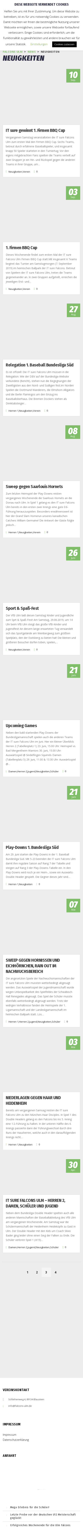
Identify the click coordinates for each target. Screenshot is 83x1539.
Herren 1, (14, 410)
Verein (26, 171)
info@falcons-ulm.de (20, 1405)
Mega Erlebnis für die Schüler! (29, 1507)
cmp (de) (44, 1489)
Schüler (54, 771)
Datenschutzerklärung (16, 1440)
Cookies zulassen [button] (64, 44)
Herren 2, (22, 771)
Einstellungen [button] (39, 44)
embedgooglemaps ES (41, 1489)
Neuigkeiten (25, 884)
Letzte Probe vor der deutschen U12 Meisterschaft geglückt (43, 1516)
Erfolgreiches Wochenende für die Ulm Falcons (40, 1525)
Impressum (9, 1434)
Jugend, (32, 771)
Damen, (13, 771)
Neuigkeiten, (16, 171)
